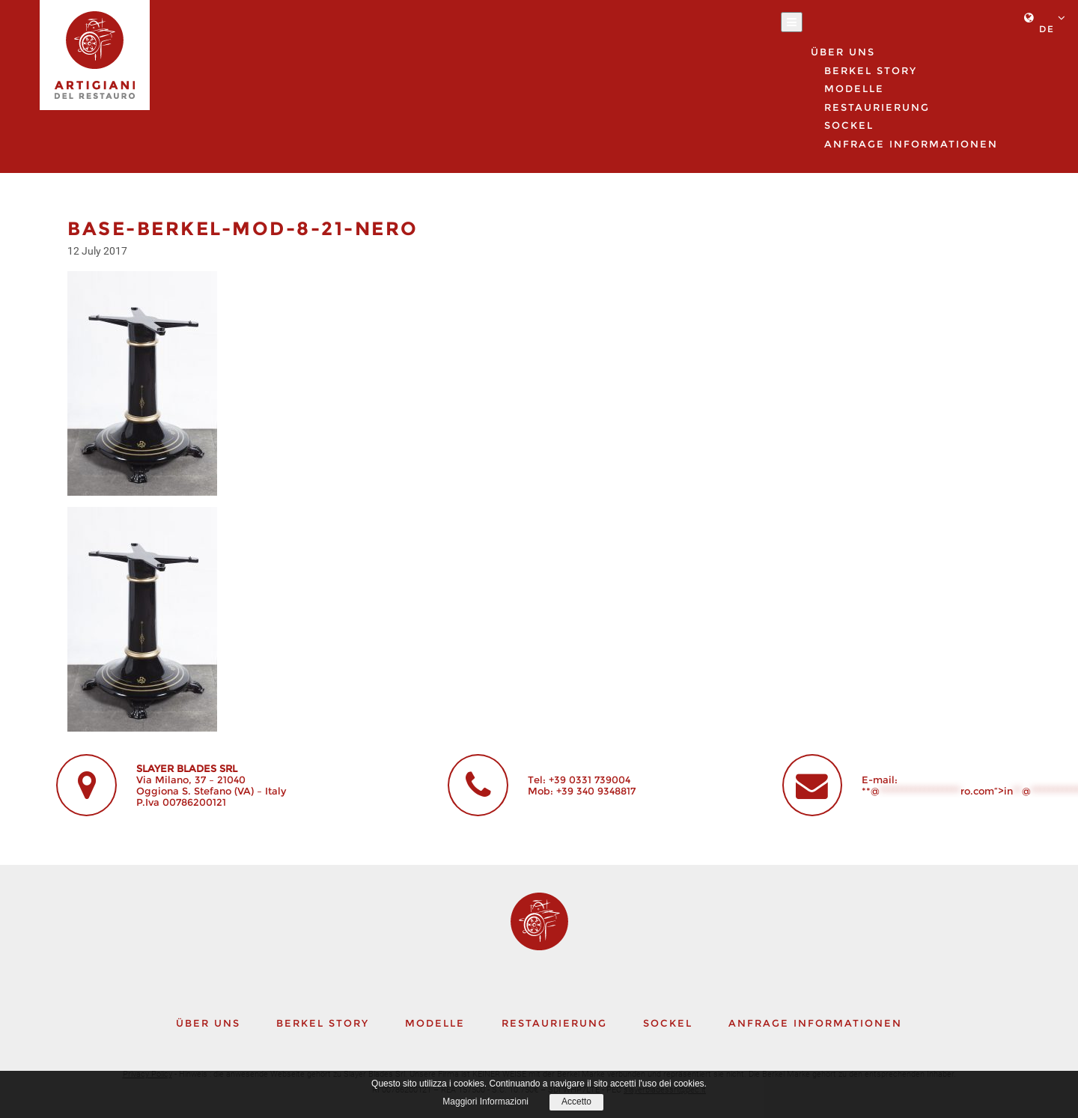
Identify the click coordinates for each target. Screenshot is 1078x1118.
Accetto (576, 1101)
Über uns (208, 1023)
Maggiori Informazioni (485, 1101)
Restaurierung (877, 107)
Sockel (667, 1023)
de (1047, 28)
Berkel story (870, 70)
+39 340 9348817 (596, 791)
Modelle (435, 1023)
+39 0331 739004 (589, 780)
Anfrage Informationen (911, 144)
